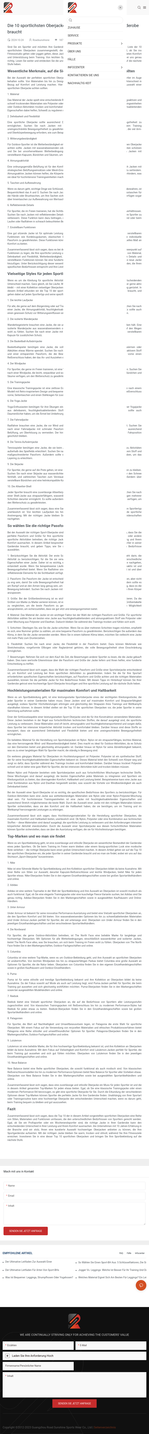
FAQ (121, 1253)
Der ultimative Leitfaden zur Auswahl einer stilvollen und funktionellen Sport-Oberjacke (28, 1261)
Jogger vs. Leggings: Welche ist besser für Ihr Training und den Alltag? (112, 1270)
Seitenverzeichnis (105, 1427)
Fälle (129, 1253)
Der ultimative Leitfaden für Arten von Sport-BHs (32, 1270)
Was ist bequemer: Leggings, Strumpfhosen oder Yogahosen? (39, 1277)
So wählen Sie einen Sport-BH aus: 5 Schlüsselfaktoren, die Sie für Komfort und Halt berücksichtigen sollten (112, 1262)
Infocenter (140, 1253)
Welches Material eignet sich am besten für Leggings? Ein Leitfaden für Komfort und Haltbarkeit (112, 1277)
